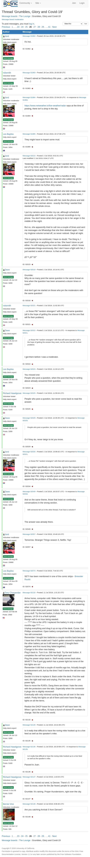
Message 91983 (29, 73)
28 (39, 27)
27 (34, 27)
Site (38, 3)
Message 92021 (29, 305)
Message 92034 (29, 452)
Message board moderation (13, 19)
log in (31, 24)
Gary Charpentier (13, 593)
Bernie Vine (8, 804)
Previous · (7, 27)
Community (25, 3)
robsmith (7, 73)
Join (74, 3)
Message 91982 (29, 36)
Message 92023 (29, 369)
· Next (53, 27)
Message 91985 (29, 134)
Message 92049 (29, 491)
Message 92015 (29, 156)
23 (18, 27)
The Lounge (24, 16)
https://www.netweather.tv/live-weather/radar (45, 105)
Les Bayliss (8, 134)
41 (49, 27)
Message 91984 (29, 97)
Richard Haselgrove (12, 393)
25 (26, 27)
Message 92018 (29, 270)
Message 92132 (29, 593)
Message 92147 (29, 777)
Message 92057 (29, 534)
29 (43, 27)
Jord (7, 36)
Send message (8, 58)
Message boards (9, 16)
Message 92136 (29, 747)
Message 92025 (29, 393)
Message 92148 (29, 804)
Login (82, 3)
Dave (7, 270)
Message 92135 (29, 725)
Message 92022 (29, 330)
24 (22, 27)
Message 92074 (29, 571)
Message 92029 (29, 418)
